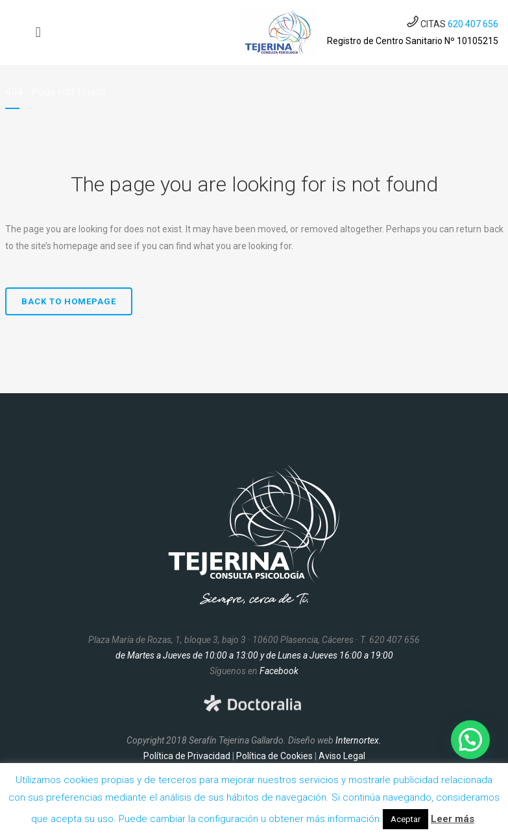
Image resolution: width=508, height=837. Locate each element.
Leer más (452, 819)
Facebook (279, 671)
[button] (470, 739)
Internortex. (358, 740)
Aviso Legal (342, 756)
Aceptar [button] (405, 819)
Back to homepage (68, 301)
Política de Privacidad (186, 756)
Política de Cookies (274, 756)
